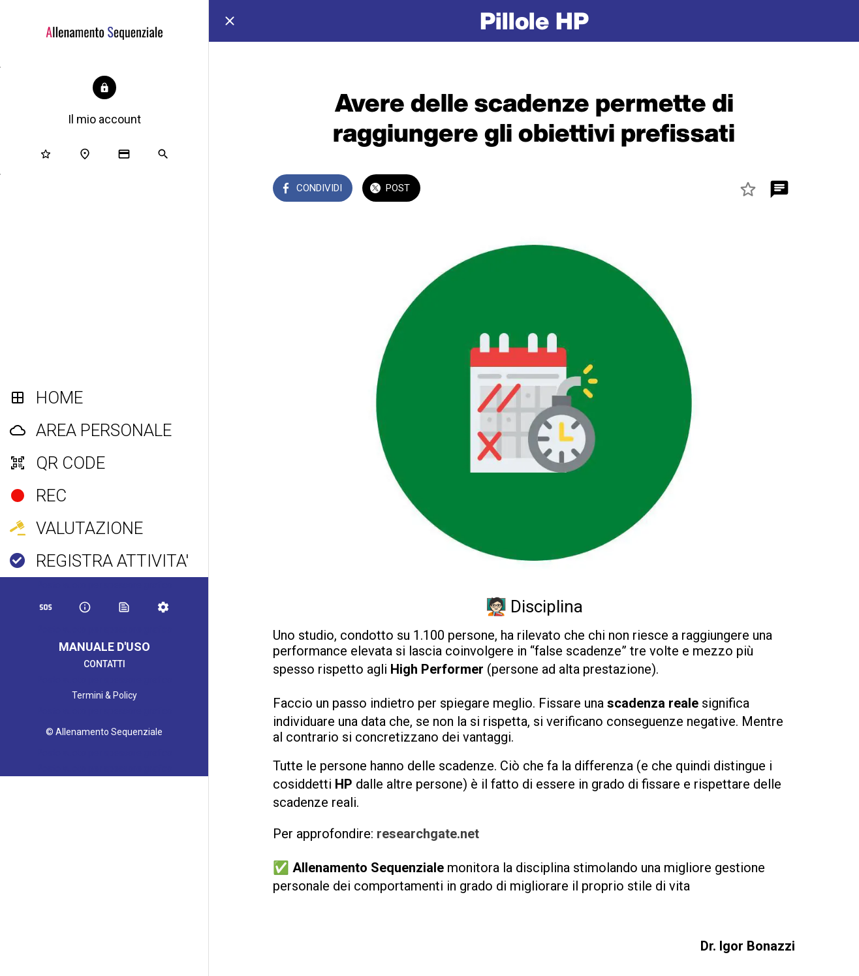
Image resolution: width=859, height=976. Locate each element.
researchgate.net (428, 834)
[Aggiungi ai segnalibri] (748, 189)
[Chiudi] (230, 21)
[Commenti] (779, 189)
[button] (104, 102)
